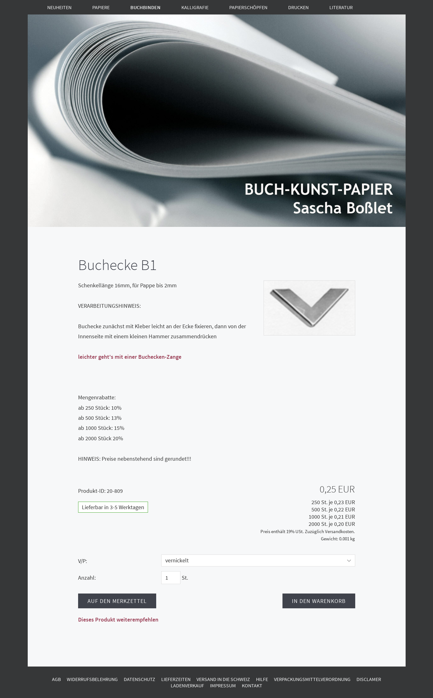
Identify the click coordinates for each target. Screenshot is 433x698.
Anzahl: (87, 577)
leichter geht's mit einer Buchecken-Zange (129, 356)
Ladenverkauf (187, 685)
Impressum (223, 685)
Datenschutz (139, 679)
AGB (56, 679)
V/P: (82, 561)
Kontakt (252, 685)
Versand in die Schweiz (223, 679)
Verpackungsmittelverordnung (312, 679)
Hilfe (262, 679)
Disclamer (368, 679)
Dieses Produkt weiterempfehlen (118, 619)
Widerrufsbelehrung (92, 679)
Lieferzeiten (176, 679)
